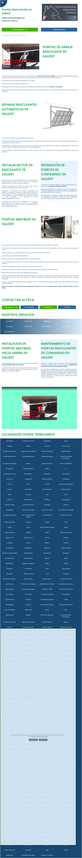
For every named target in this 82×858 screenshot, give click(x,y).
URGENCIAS (66, 326)
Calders (28, 532)
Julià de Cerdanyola (65, 589)
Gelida (28, 463)
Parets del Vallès (9, 522)
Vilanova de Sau (47, 479)
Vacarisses (47, 441)
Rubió (47, 610)
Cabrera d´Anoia (9, 850)
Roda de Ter (9, 615)
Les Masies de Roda (9, 515)
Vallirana (47, 499)
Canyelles (28, 594)
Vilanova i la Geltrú (66, 627)
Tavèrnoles (9, 548)
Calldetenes (10, 605)
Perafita (47, 484)
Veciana (9, 499)
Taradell (47, 446)
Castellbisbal (28, 558)
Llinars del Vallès (47, 510)
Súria (66, 441)
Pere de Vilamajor (47, 451)
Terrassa (28, 494)
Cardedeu (47, 505)
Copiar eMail (67, 307)
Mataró (9, 627)
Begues (28, 522)
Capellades (9, 510)
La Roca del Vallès (66, 515)
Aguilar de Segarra (28, 563)
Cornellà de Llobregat (9, 463)
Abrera (47, 543)
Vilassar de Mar (28, 574)
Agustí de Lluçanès (28, 622)
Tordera (28, 543)
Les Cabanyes (47, 515)
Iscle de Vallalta (9, 610)
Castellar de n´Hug (9, 474)
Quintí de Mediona (66, 463)
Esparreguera (47, 489)
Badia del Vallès (28, 627)
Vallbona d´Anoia (28, 441)
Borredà (28, 850)
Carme (9, 484)
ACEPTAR (43, 739)
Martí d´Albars (28, 579)
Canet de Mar (9, 599)
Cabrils (66, 563)
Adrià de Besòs (47, 622)
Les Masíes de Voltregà (65, 510)
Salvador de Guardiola (28, 451)
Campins (28, 599)
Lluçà (28, 527)
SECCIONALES (66, 321)
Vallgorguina (66, 499)
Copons (9, 489)
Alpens (47, 558)
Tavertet (66, 543)
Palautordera (9, 589)
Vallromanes (28, 499)
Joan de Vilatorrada (47, 605)
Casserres (66, 479)
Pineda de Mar (9, 558)
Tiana (9, 494)
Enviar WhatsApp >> (19, 29)
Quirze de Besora (47, 463)
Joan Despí (9, 594)
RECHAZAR (33, 739)
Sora (65, 522)
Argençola (9, 855)
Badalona (66, 553)
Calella (28, 605)
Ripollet (28, 615)
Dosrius (66, 538)
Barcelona (9, 441)
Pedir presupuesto (59, 30)
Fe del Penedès (66, 451)
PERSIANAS (47, 321)
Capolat (66, 505)
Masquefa (47, 474)
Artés (66, 850)
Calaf (47, 532)
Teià (47, 494)
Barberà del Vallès (28, 510)
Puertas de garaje (5, 35)
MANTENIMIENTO (47, 326)
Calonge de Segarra (47, 599)
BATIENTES (9, 321)
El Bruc (47, 538)
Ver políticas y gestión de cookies (38, 736)
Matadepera (28, 474)
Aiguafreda (9, 563)
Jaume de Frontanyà (66, 605)
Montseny (9, 574)
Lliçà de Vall (9, 538)
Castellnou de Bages (28, 855)
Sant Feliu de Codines (47, 584)
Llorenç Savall (47, 579)
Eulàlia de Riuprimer (28, 456)
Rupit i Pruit (28, 610)
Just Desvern (9, 584)
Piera (28, 484)
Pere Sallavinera (28, 469)
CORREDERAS (28, 321)
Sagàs (9, 527)
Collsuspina (28, 489)
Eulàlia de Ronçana (9, 456)
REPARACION (28, 326)
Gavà (66, 494)
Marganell (28, 479)
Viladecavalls (28, 553)
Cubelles (9, 543)
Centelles (66, 574)
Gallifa (47, 522)
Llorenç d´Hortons (66, 579)
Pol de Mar (9, 469)
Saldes (28, 446)
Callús (66, 599)
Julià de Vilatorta (28, 505)
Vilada (47, 469)
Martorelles (66, 474)
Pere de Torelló (9, 505)
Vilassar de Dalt (47, 627)
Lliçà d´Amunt (28, 538)
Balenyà (47, 548)
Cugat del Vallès (47, 589)
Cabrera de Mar (66, 548)
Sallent (66, 622)
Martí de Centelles (10, 579)
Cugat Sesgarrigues (28, 589)
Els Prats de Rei (66, 489)
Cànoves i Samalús (47, 594)
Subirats (9, 446)
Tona (47, 574)
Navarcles (28, 568)
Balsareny (28, 548)
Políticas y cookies (47, 855)
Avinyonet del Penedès (47, 527)
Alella (66, 558)
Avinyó (66, 527)
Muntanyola (66, 568)
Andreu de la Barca (9, 622)
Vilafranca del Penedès (9, 553)
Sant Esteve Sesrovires (66, 584)
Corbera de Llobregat (66, 484)
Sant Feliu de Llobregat (28, 584)
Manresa (9, 568)
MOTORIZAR (9, 326)
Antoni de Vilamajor (47, 615)
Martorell (9, 479)
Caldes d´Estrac (9, 532)
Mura (47, 568)
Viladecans (47, 553)
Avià (47, 850)
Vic (66, 469)
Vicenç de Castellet (9, 451)
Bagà (47, 563)
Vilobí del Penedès (66, 532)
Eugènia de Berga (47, 456)
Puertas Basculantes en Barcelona (16, 35)
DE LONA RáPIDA (9, 332)
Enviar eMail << (48, 307)
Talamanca (66, 446)
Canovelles (66, 594)
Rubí (66, 610)
